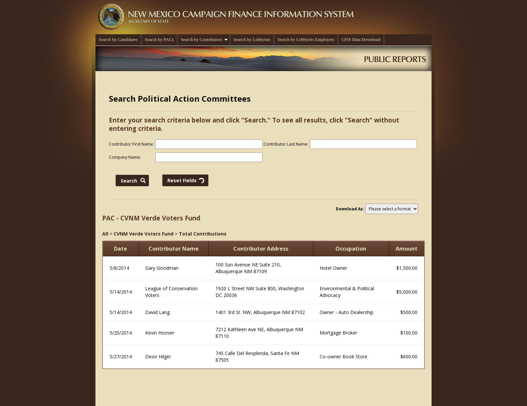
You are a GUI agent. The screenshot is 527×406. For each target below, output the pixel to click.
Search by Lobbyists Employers (305, 39)
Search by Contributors (204, 39)
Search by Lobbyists (252, 39)
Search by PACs (159, 39)
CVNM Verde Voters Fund (143, 234)
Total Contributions (203, 234)
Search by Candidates (118, 39)
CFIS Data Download (360, 39)
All (105, 234)
